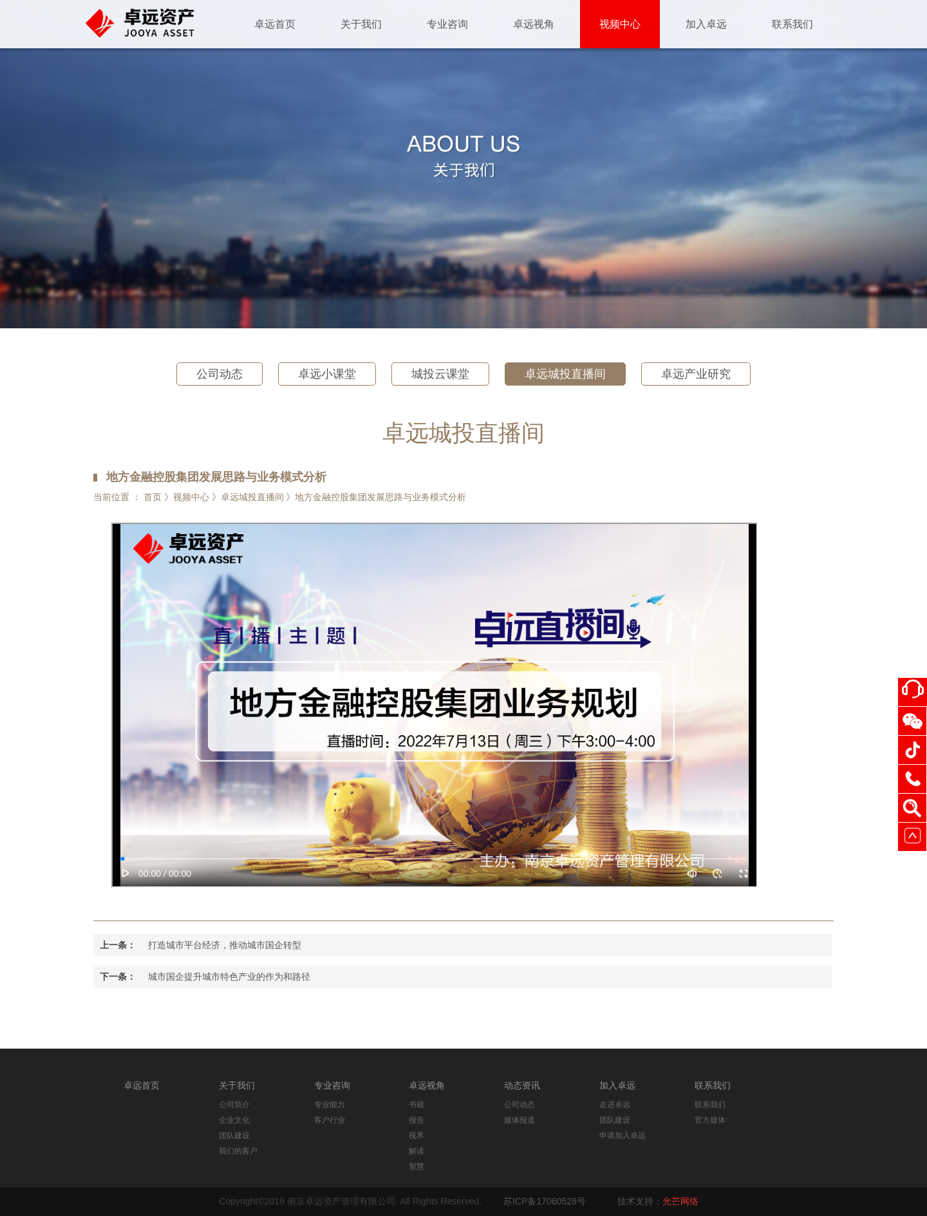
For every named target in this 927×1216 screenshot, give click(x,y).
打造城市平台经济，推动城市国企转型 (224, 945)
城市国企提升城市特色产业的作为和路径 (229, 976)
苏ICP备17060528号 (544, 1201)
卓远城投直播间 (565, 374)
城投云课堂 (440, 374)
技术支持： (657, 1201)
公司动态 (219, 374)
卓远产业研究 (696, 374)
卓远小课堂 (327, 374)
